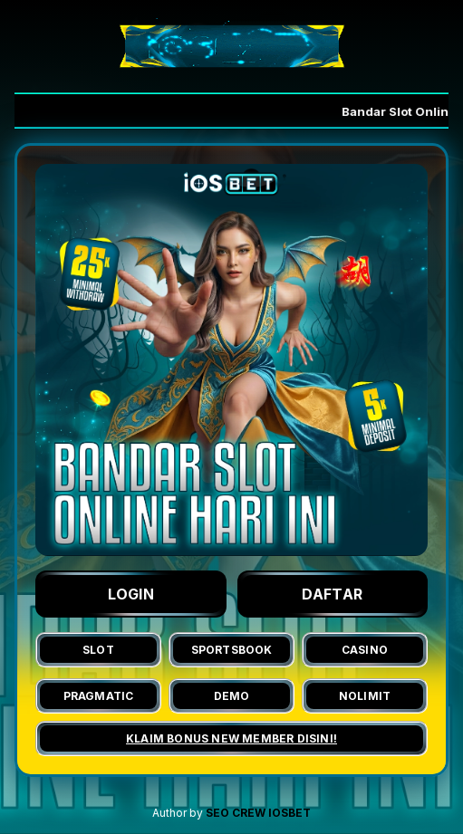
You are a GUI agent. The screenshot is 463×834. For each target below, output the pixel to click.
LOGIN (131, 594)
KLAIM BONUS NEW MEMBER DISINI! (231, 738)
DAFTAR (332, 594)
